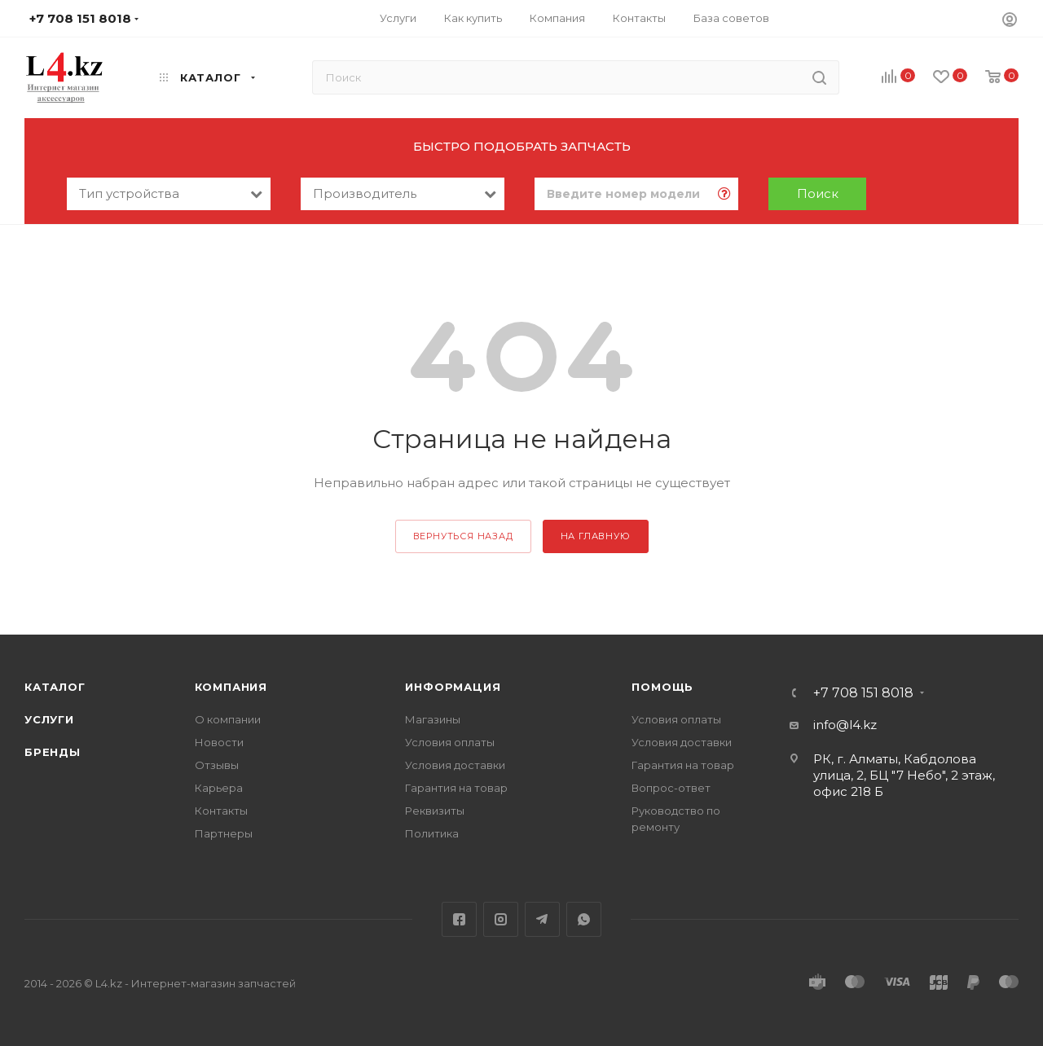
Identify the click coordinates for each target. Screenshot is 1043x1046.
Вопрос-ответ (671, 787)
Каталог (55, 686)
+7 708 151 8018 (863, 693)
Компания (231, 686)
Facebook (459, 919)
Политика (432, 833)
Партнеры (224, 833)
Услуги (49, 719)
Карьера (219, 787)
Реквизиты (434, 810)
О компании (228, 719)
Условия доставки (455, 764)
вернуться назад (463, 536)
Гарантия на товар (456, 787)
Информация (452, 686)
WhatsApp (583, 919)
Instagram (500, 919)
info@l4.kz (845, 724)
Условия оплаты (450, 742)
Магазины (432, 719)
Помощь (662, 686)
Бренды (52, 751)
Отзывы (217, 764)
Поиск (817, 193)
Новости (219, 742)
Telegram (542, 919)
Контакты (221, 810)
